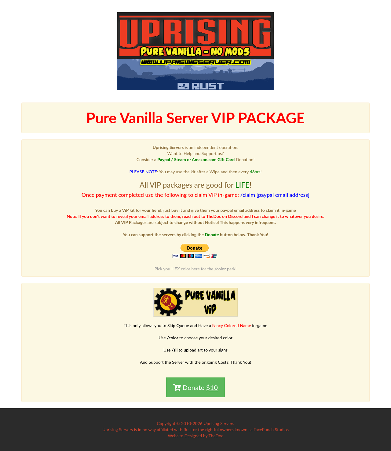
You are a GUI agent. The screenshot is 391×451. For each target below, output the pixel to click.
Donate (195, 387)
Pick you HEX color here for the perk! (196, 268)
